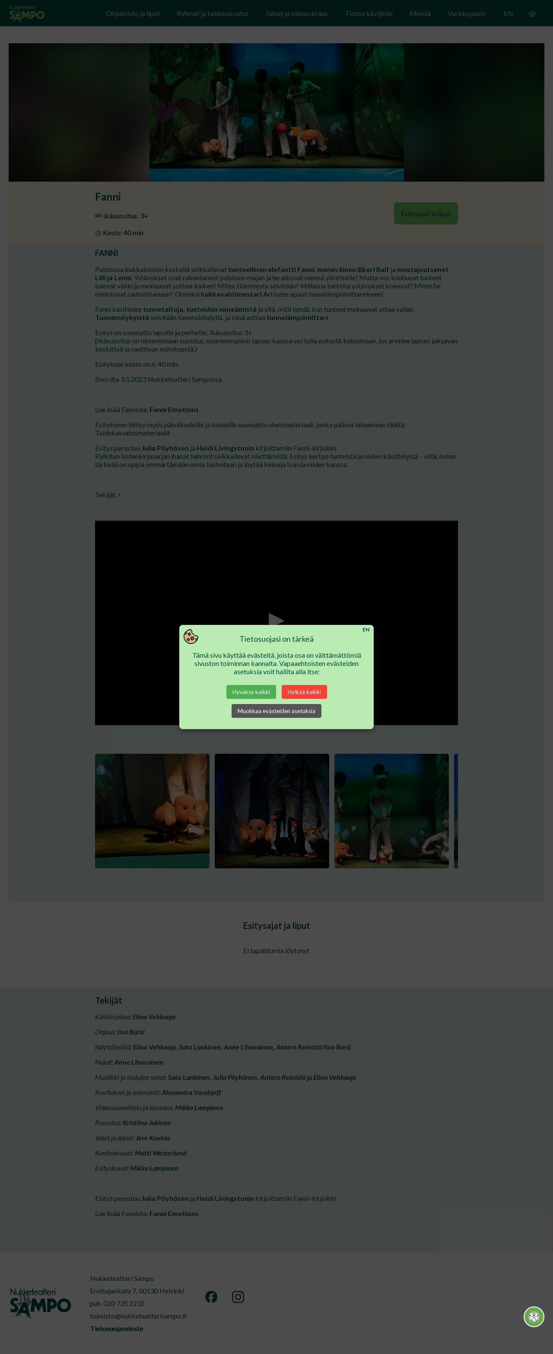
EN (365, 629)
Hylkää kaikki (304, 691)
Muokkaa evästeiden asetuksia (276, 710)
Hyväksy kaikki (251, 691)
